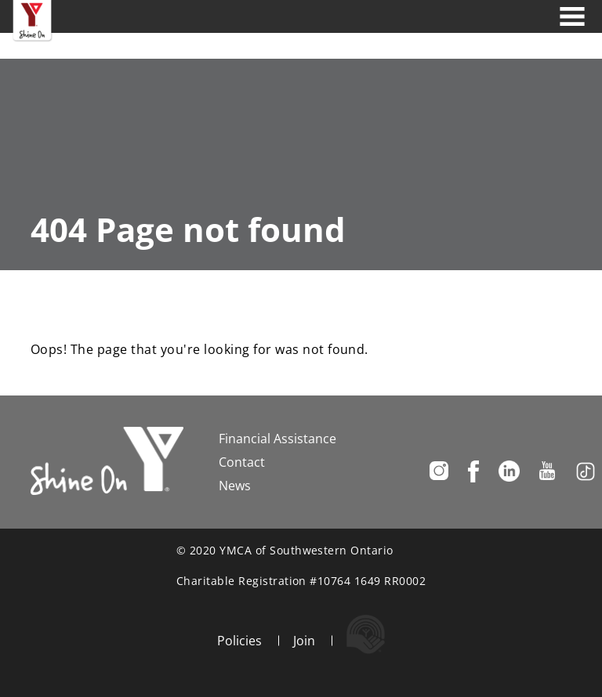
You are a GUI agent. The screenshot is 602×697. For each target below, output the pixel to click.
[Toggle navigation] (572, 16)
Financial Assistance (277, 438)
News (235, 485)
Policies (239, 640)
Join (304, 640)
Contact (242, 462)
